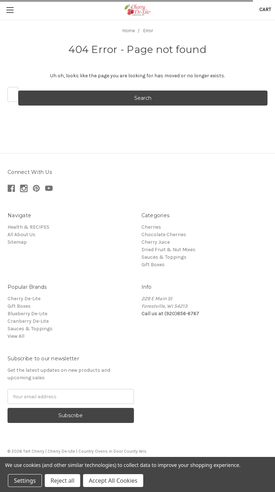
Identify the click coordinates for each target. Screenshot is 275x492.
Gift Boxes (153, 265)
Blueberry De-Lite (27, 314)
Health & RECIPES (28, 227)
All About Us (21, 235)
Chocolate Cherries (163, 235)
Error (148, 30)
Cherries (151, 227)
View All (16, 336)
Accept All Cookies (113, 480)
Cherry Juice (155, 242)
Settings (25, 480)
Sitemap (17, 242)
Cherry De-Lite (24, 299)
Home (128, 30)
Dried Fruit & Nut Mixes (168, 250)
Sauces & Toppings (164, 257)
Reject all (62, 480)
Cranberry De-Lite (28, 321)
